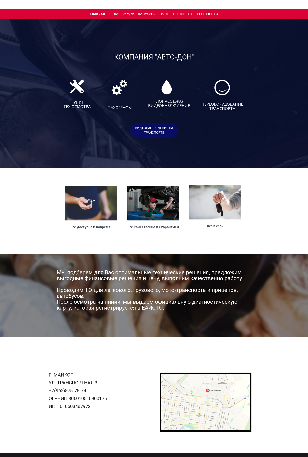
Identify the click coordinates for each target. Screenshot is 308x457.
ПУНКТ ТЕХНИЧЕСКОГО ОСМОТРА (189, 14)
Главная (97, 14)
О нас (114, 14)
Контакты (147, 14)
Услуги (128, 14)
